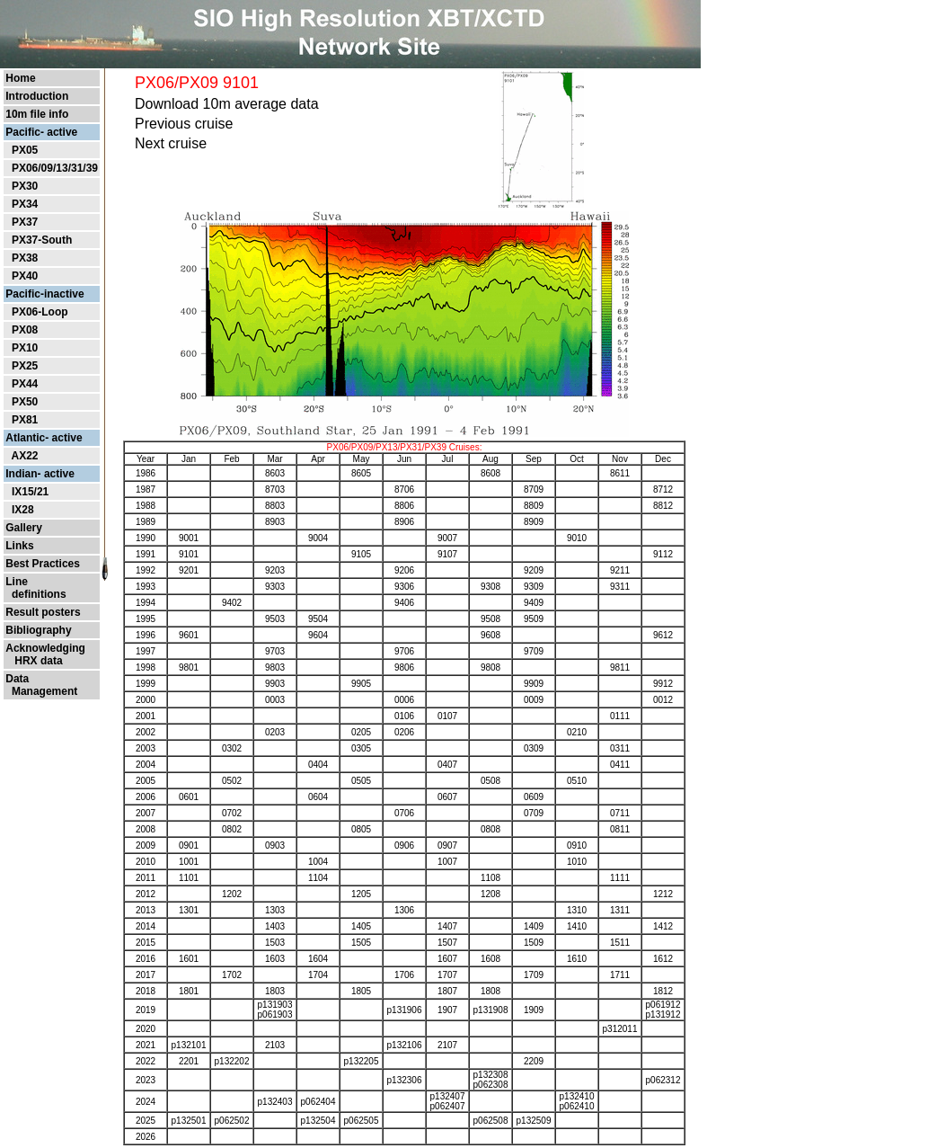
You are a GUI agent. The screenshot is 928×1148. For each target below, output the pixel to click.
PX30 (25, 186)
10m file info (36, 114)
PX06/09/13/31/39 (55, 168)
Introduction (36, 96)
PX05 (25, 150)
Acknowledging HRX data (45, 654)
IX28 (23, 509)
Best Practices (42, 563)
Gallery (23, 527)
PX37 (25, 222)
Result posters (42, 612)
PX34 (25, 204)
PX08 (25, 330)
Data (17, 678)
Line (16, 581)
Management (41, 691)
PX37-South (42, 240)
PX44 (25, 384)
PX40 (25, 276)
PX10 (25, 348)
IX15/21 (30, 491)
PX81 (25, 420)
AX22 (24, 455)
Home (20, 78)
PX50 (25, 402)
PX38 (25, 258)
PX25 (25, 366)
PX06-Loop (40, 312)
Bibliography (38, 630)
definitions (35, 594)
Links (19, 545)
